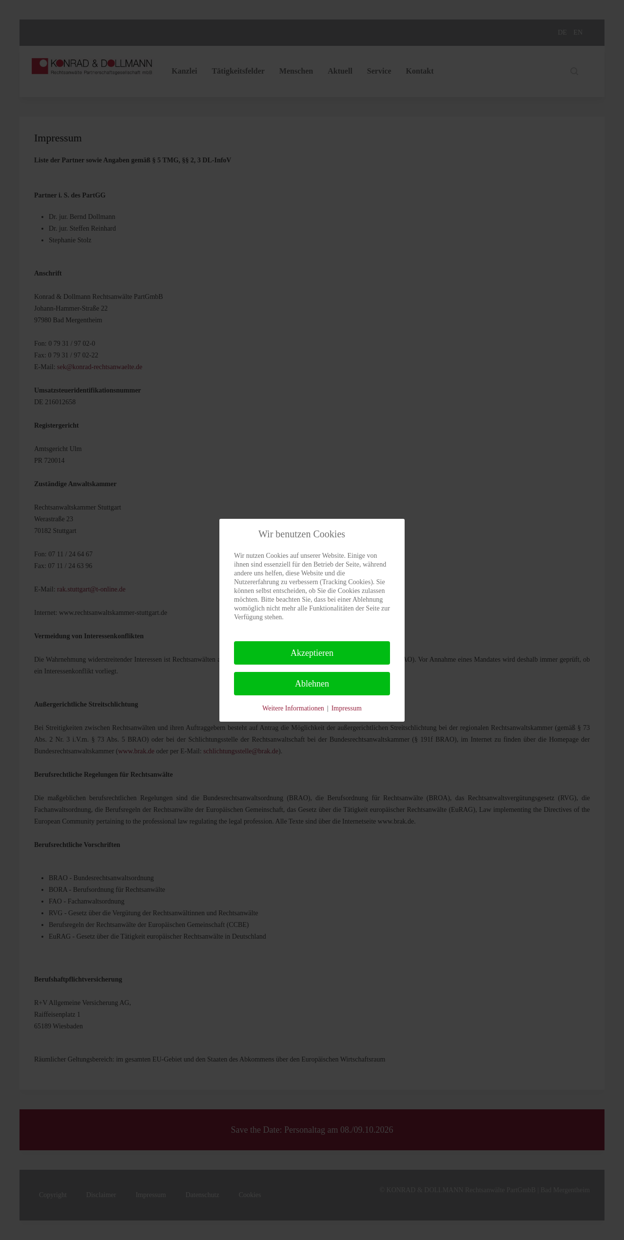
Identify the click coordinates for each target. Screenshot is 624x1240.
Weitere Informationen (293, 708)
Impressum (347, 708)
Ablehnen (312, 684)
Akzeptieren (312, 653)
